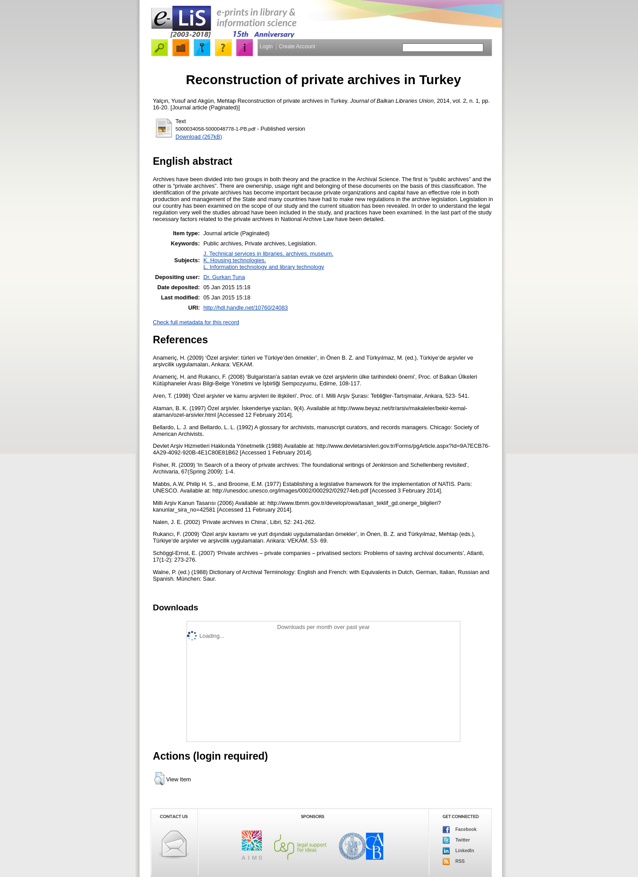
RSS (454, 861)
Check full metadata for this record (196, 322)
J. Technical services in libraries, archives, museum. (268, 253)
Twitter (456, 840)
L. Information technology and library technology (263, 267)
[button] (159, 778)
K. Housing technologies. (234, 260)
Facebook (460, 829)
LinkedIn (458, 850)
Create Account (297, 46)
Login (266, 46)
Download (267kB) (198, 136)
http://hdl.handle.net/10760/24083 (245, 307)
